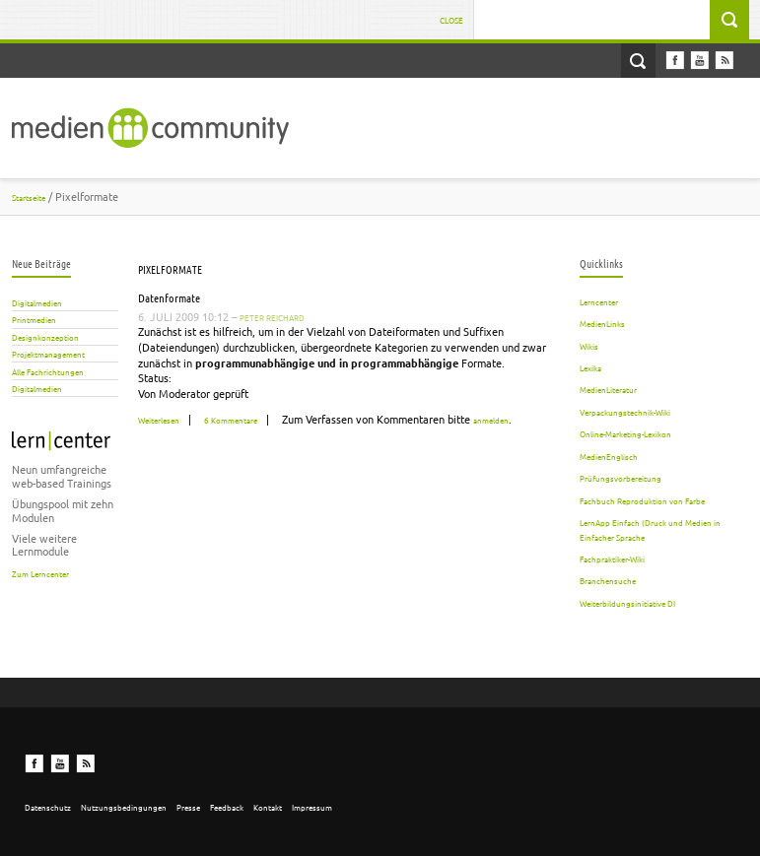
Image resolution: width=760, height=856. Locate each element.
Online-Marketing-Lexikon (625, 433)
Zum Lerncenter (40, 573)
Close (451, 20)
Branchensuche (608, 580)
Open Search (638, 60)
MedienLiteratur (608, 389)
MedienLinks (602, 323)
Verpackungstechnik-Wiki (625, 412)
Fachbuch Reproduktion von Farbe (642, 500)
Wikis (589, 346)
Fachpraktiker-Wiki (612, 558)
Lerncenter (599, 301)
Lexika (590, 367)
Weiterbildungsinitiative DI (627, 603)
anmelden (491, 420)
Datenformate (169, 297)
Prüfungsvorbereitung (620, 478)
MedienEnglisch (609, 456)
